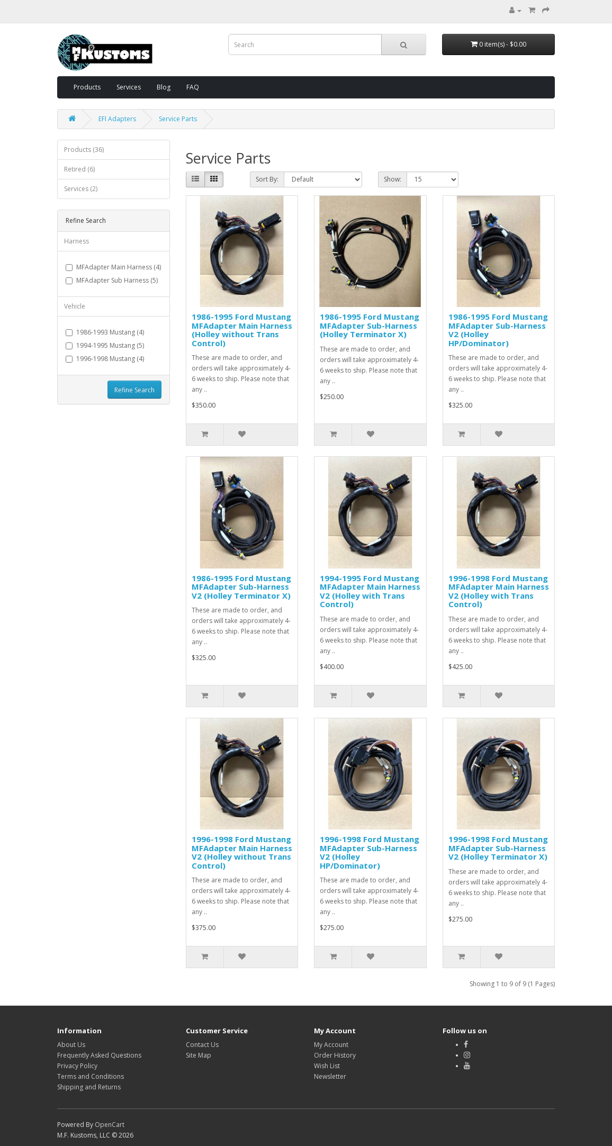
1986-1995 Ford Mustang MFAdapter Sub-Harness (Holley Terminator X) (369, 325)
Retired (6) (79, 169)
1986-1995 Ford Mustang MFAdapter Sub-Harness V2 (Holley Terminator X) (241, 587)
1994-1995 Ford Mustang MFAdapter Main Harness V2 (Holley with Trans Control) (370, 591)
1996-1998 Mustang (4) (105, 358)
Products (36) (84, 149)
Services (128, 87)
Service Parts (178, 118)
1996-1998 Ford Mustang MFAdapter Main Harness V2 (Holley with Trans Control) (498, 591)
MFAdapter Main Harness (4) (113, 267)
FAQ (192, 87)
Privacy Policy (77, 1065)
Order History (335, 1055)
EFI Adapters (117, 118)
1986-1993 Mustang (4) (105, 332)
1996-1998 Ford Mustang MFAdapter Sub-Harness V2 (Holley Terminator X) (498, 848)
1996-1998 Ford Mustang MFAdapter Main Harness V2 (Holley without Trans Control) (242, 852)
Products (87, 87)
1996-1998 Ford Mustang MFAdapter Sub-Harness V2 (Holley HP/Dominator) (369, 852)
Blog (163, 87)
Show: (392, 179)
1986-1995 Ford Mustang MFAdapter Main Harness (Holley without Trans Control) (242, 329)
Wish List (327, 1065)
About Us (71, 1044)
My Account (331, 1044)
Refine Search (134, 389)
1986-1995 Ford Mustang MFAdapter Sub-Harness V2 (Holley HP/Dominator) (498, 329)
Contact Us (202, 1044)
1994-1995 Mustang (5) (105, 345)
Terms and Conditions (90, 1076)
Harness (76, 241)
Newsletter (330, 1076)
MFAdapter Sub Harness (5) (112, 280)
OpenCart (109, 1124)
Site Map (198, 1055)
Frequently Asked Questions (99, 1055)
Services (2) (80, 188)
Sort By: (267, 179)
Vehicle (74, 306)
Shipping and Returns (89, 1086)
